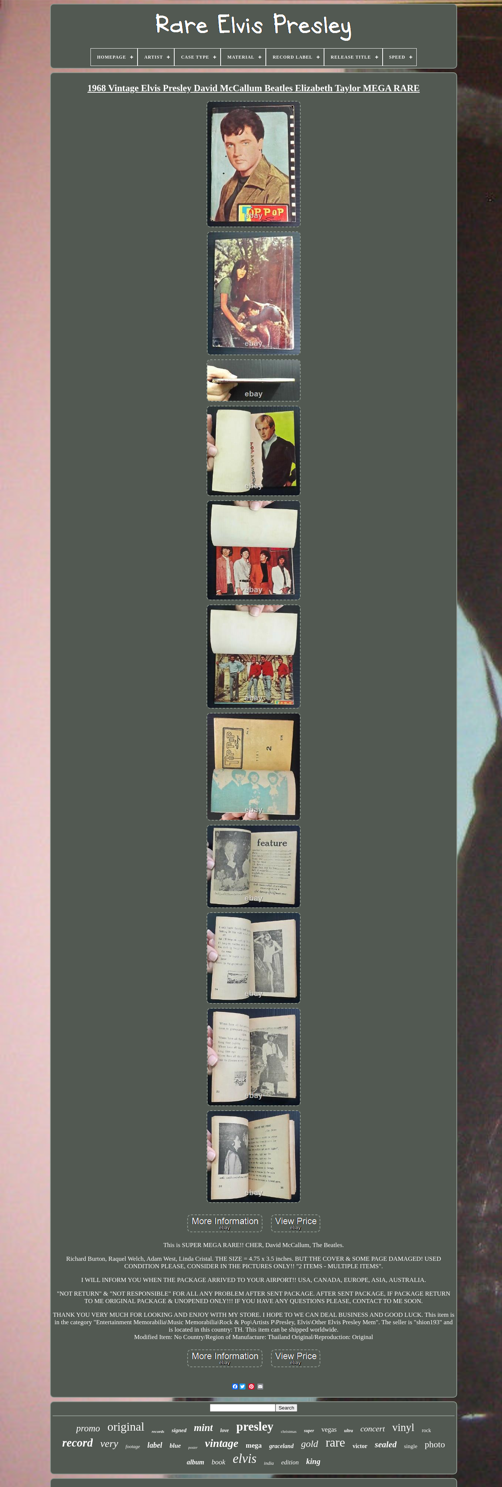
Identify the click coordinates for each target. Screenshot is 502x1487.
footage (133, 1446)
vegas (329, 1429)
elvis (245, 1458)
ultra (348, 1430)
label (155, 1445)
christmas (289, 1431)
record (77, 1442)
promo (88, 1428)
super (309, 1430)
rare (335, 1442)
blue (175, 1445)
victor (360, 1446)
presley (254, 1426)
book (218, 1462)
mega (254, 1445)
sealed (386, 1444)
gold (309, 1443)
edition (290, 1462)
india (269, 1463)
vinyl (403, 1427)
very (109, 1443)
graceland (281, 1446)
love (224, 1430)
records (158, 1431)
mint (203, 1427)
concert (372, 1428)
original (126, 1426)
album (195, 1462)
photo (435, 1444)
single (410, 1446)
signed (179, 1430)
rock (426, 1430)
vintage (221, 1443)
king (313, 1461)
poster (193, 1447)
